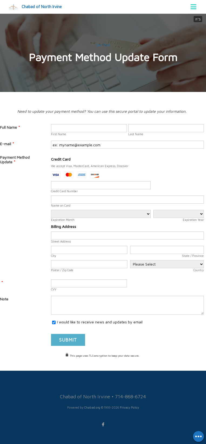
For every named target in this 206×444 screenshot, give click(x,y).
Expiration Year (193, 219)
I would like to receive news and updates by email (100, 322)
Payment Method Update (15, 159)
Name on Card (60, 205)
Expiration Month (63, 219)
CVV (53, 289)
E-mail (7, 143)
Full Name (10, 127)
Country (198, 270)
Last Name (135, 134)
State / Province (193, 255)
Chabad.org (92, 407)
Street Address (61, 241)
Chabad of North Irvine (42, 6)
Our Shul (103, 45)
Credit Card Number (64, 191)
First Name (58, 134)
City (53, 255)
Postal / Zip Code (62, 270)
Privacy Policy (129, 407)
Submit (68, 340)
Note (4, 299)
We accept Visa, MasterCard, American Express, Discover (89, 166)
